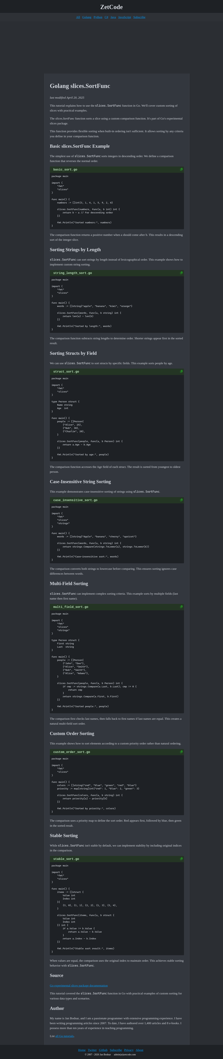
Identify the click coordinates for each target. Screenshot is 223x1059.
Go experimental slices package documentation (79, 985)
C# (106, 17)
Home (82, 1050)
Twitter (92, 1050)
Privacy (129, 1050)
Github (103, 1050)
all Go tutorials (64, 1036)
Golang (86, 17)
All (78, 17)
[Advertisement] (111, 47)
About (139, 1050)
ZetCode (111, 7)
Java (113, 17)
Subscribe (139, 17)
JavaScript (124, 17)
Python (98, 17)
